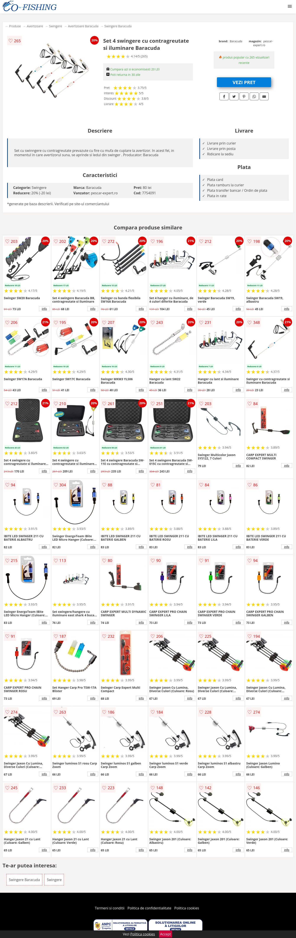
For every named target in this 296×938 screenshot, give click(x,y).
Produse (15, 26)
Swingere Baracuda (118, 26)
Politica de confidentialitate (149, 908)
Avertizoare (35, 26)
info (44, 309)
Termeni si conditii (110, 908)
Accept (165, 934)
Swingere (55, 26)
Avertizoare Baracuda (83, 26)
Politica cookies (186, 908)
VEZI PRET (244, 82)
